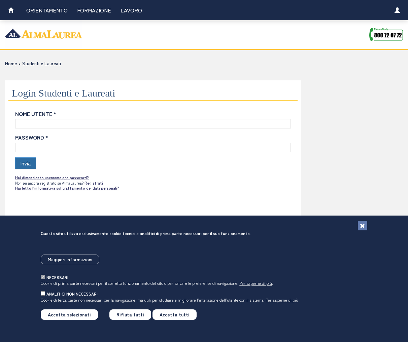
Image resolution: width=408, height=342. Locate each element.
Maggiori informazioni (70, 263)
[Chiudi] (362, 229)
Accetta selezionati (69, 318)
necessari (57, 281)
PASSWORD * (31, 137)
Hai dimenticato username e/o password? (52, 177)
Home (11, 63)
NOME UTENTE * (35, 113)
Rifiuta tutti (130, 318)
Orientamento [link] (47, 10)
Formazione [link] (94, 10)
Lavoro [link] (131, 10)
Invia (25, 163)
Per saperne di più (255, 287)
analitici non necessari (72, 298)
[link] (10, 11)
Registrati (93, 183)
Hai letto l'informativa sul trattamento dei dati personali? (67, 188)
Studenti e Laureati (41, 63)
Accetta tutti (175, 318)
